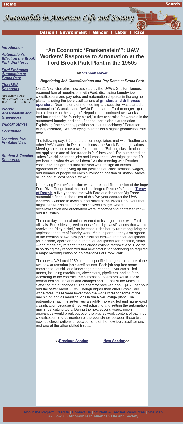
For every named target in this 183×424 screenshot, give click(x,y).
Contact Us (81, 412)
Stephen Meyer (95, 73)
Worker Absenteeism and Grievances (16, 113)
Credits (62, 412)
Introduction (12, 47)
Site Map (155, 412)
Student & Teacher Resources (17, 158)
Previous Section (73, 341)
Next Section (114, 341)
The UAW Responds (10, 87)
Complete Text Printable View (14, 140)
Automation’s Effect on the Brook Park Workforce (18, 59)
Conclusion (11, 131)
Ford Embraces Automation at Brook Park (15, 74)
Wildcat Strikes (15, 124)
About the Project (39, 412)
